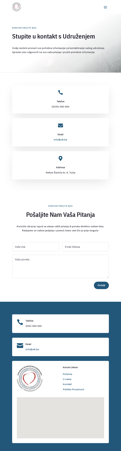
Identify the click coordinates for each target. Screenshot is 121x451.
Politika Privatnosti (73, 389)
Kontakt (67, 384)
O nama (67, 379)
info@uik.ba (60, 139)
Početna (67, 374)
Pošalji (101, 285)
